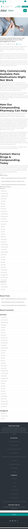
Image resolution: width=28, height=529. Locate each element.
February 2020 (4, 396)
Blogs (14, 482)
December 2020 (4, 370)
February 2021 (4, 365)
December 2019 (4, 401)
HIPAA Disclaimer (13, 493)
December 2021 (4, 340)
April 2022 (3, 332)
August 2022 (3, 324)
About (14, 486)
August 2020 (3, 380)
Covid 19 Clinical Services (14, 441)
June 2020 (3, 385)
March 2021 (3, 363)
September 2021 (4, 347)
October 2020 (4, 375)
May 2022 (3, 330)
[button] (25, 10)
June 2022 (3, 327)
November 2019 (4, 403)
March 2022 (3, 335)
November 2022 (4, 319)
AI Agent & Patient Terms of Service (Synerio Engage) (14, 501)
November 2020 (4, 373)
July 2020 (3, 383)
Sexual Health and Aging (14, 464)
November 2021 (4, 342)
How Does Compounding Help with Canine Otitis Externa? (13, 305)
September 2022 (4, 322)
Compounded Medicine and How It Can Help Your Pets (12, 302)
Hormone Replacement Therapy (14, 449)
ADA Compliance (14, 497)
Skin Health (14, 460)
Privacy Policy (14, 490)
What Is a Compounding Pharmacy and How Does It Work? (13, 298)
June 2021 (3, 355)
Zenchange (24, 522)
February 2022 (4, 337)
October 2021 (4, 345)
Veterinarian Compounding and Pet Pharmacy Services (14, 456)
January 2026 (4, 317)
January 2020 (4, 398)
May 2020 (3, 388)
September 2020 (4, 378)
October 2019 (4, 406)
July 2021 (3, 352)
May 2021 (3, 358)
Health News (3, 413)
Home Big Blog (4, 415)
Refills (14, 471)
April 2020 (3, 391)
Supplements (14, 468)
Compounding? (14, 445)
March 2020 (3, 393)
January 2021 (3, 368)
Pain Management (14, 452)
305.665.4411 (19, 7)
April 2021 (3, 360)
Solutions (3, 418)
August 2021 (3, 350)
